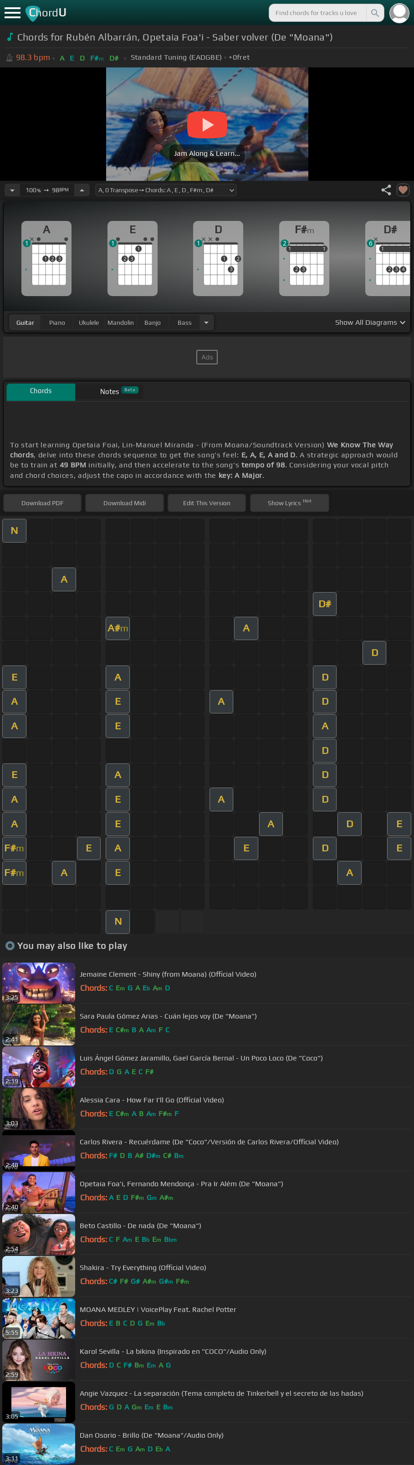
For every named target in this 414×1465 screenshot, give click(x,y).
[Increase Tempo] (82, 190)
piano (57, 322)
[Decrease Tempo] (12, 190)
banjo (152, 322)
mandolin (120, 322)
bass (185, 322)
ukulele (89, 322)
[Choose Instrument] (206, 322)
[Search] (374, 13)
